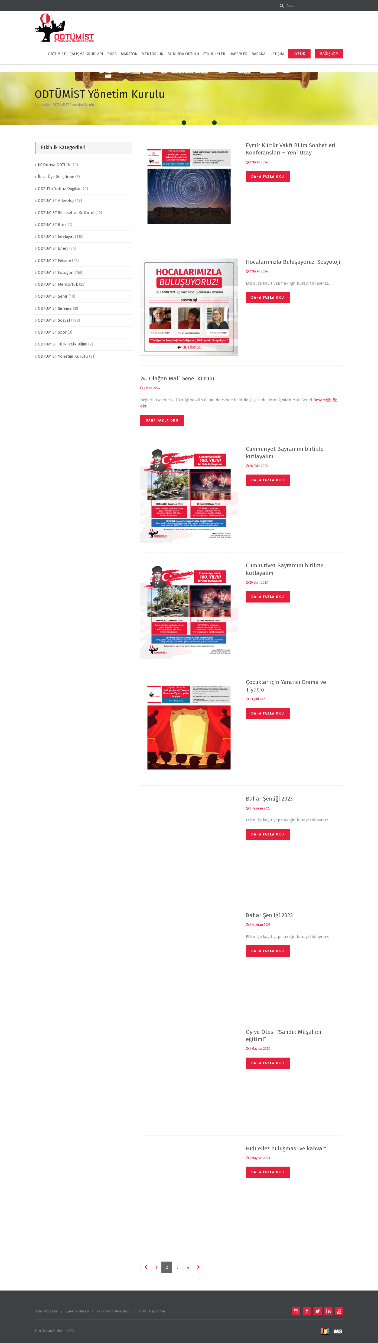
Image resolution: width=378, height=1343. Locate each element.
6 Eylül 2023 (256, 699)
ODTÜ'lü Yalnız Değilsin (60, 188)
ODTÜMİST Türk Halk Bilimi (62, 344)
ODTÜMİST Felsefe (54, 260)
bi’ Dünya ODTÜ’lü (55, 164)
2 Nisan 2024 (257, 162)
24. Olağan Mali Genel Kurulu (177, 378)
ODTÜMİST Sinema (55, 308)
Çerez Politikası (77, 1311)
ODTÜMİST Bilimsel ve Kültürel (66, 212)
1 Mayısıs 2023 (258, 1049)
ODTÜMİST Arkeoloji (56, 200)
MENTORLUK (152, 54)
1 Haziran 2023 (258, 808)
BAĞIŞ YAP (329, 53)
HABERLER (238, 54)
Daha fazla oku (267, 177)
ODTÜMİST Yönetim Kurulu (63, 356)
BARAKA (258, 54)
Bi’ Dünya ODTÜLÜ (183, 54)
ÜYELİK (299, 53)
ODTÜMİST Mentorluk (58, 284)
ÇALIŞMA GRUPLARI (86, 54)
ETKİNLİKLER (214, 54)
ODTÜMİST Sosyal (54, 320)
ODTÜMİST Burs (52, 224)
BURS (112, 54)
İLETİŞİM (276, 54)
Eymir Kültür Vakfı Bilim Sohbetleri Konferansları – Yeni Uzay (290, 149)
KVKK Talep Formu (152, 1311)
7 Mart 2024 (150, 388)
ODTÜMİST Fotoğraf (56, 272)
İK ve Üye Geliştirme (56, 176)
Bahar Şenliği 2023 (269, 798)
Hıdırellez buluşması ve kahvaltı (287, 1148)
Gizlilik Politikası (46, 1311)
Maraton (129, 54)
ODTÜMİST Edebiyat (56, 236)
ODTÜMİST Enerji (53, 248)
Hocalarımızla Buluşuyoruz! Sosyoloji (293, 261)
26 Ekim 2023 (257, 466)
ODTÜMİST (57, 54)
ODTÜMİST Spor (52, 332)
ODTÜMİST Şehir (52, 296)
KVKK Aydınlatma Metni (114, 1311)
